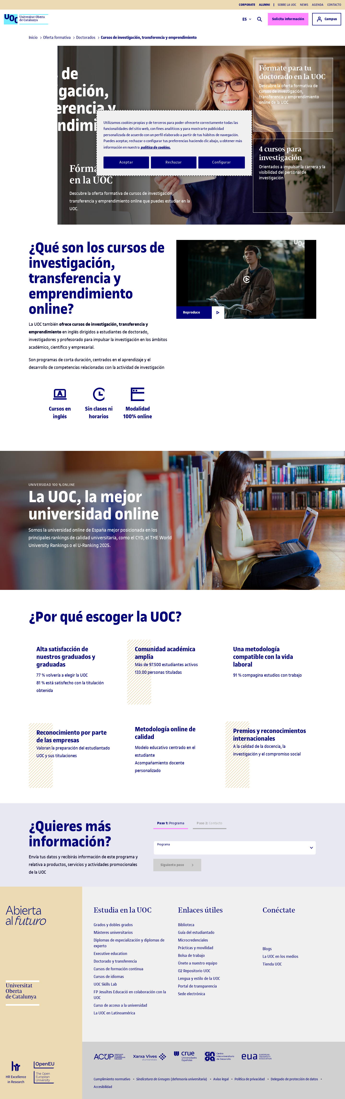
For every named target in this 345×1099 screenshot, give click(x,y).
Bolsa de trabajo (191, 955)
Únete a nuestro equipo (197, 963)
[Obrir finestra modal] (200, 312)
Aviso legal (221, 1079)
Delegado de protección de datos (295, 1079)
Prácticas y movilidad (195, 947)
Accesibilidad (103, 1087)
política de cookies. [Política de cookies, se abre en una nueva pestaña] (156, 147)
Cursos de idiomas (109, 976)
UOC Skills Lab (105, 984)
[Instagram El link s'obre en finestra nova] (266, 925)
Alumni (264, 4)
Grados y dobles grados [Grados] (113, 924)
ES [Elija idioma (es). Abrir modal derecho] (246, 19)
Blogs (267, 948)
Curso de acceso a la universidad (120, 1005)
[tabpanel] (234, 856)
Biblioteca (186, 924)
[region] (174, 143)
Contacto (334, 5)
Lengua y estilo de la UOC (199, 978)
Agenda (317, 5)
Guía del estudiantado (196, 932)
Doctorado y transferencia (115, 961)
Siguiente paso (177, 865)
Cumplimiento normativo (112, 1079)
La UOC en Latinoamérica (114, 1013)
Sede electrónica (191, 993)
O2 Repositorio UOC (194, 970)
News (304, 5)
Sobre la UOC (287, 5)
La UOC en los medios (280, 956)
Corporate (247, 4)
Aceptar (126, 162)
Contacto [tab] (209, 823)
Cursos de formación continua (118, 968)
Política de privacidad (250, 1079)
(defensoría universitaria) (172, 1079)
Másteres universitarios (113, 932)
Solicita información (288, 19)
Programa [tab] (170, 823)
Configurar (221, 162)
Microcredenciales (193, 940)
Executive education (110, 953)
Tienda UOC (272, 964)
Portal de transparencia (197, 986)
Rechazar (174, 162)
